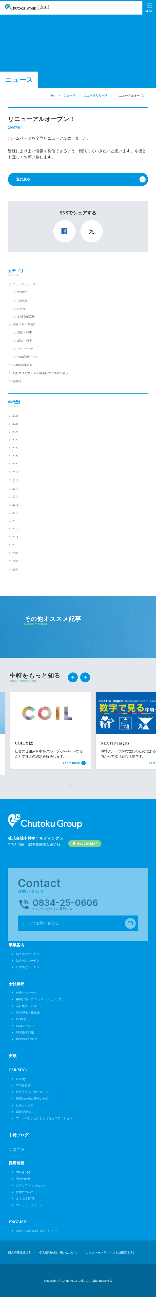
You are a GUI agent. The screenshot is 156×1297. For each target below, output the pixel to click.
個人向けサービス (28, 954)
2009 (15, 553)
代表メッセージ (26, 992)
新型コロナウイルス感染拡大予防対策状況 (40, 373)
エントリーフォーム (29, 1205)
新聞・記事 (24, 332)
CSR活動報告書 (22, 365)
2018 (15, 480)
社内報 (16, 381)
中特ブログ (18, 1135)
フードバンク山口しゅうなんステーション (44, 1118)
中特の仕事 (23, 1179)
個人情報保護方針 (20, 1252)
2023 (15, 440)
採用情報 (16, 1163)
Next (85, 677)
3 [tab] (85, 785)
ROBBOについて (27, 1039)
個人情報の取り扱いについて (58, 1252)
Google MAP (87, 843)
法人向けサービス (28, 960)
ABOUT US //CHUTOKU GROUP (37, 1231)
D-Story (21, 1079)
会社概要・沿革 (26, 1006)
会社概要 (16, 984)
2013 (15, 521)
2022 (15, 448)
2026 (15, 415)
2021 (15, 456)
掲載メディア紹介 (24, 324)
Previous (73, 677)
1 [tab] (70, 785)
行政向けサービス (28, 967)
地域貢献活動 (26, 316)
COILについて (25, 1026)
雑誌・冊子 (24, 341)
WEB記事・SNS (27, 357)
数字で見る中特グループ (32, 1092)
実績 (13, 1056)
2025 (15, 423)
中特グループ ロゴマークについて (38, 999)
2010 (15, 545)
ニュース (16, 1149)
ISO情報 (21, 1019)
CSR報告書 (23, 1085)
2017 (15, 488)
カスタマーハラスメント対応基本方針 (111, 1252)
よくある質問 (25, 1198)
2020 (15, 464)
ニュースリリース (24, 284)
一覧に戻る (21, 179)
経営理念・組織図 (28, 1012)
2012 (15, 529)
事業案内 (16, 945)
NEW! (21, 308)
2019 (15, 472)
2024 (15, 432)
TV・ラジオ (25, 349)
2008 (15, 561)
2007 (15, 569)
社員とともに (25, 1105)
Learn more (71, 763)
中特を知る (23, 1172)
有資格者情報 (25, 1032)
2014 (15, 513)
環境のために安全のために (34, 1098)
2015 (15, 504)
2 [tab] (78, 785)
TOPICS (22, 300)
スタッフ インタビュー (31, 1185)
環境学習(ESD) (26, 1112)
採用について (25, 1192)
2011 (15, 537)
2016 (15, 496)
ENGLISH (18, 1222)
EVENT (22, 292)
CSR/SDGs (18, 1070)
